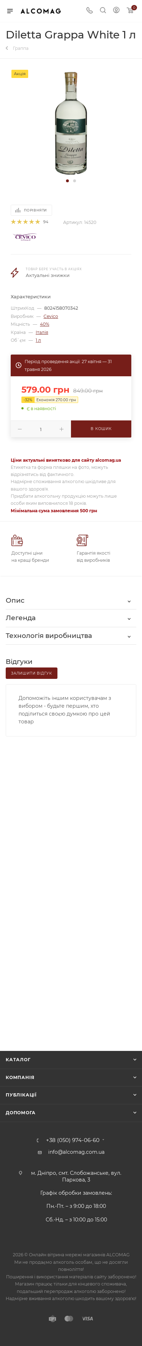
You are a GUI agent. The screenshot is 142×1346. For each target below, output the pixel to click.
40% (44, 324)
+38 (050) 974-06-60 (73, 1140)
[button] (67, 180)
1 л (38, 340)
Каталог (18, 1059)
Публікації (21, 1095)
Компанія (20, 1077)
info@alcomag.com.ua (76, 1152)
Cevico (51, 316)
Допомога (20, 1112)
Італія (42, 332)
